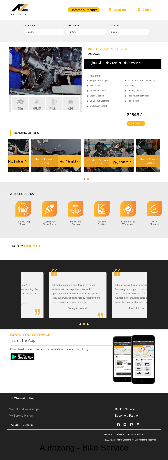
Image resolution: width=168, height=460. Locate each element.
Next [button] (80, 103)
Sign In (145, 9)
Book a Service (125, 409)
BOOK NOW (136, 123)
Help (32, 398)
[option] (45, 71)
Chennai (18, 398)
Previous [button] (6, 103)
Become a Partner (84, 9)
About (15, 424)
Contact (28, 424)
